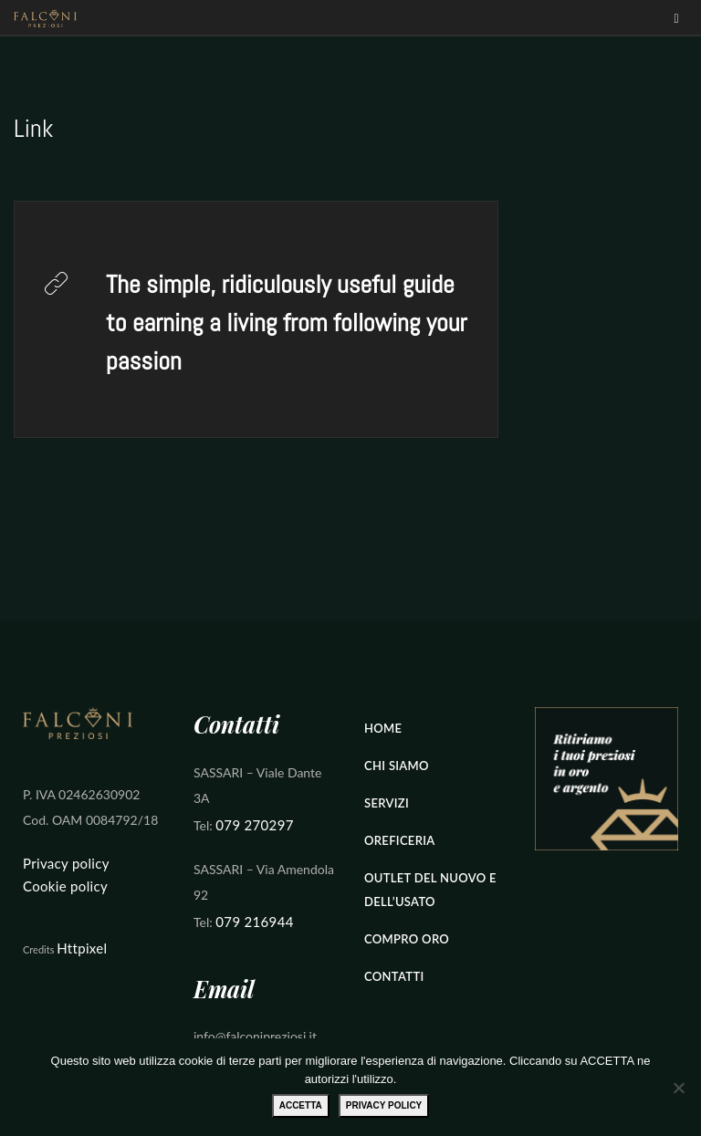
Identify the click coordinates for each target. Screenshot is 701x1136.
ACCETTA (300, 1105)
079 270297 (254, 825)
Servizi (386, 803)
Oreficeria (399, 840)
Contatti (394, 976)
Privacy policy (66, 863)
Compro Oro (406, 939)
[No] (678, 1088)
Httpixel (82, 948)
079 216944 (254, 921)
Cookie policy (65, 886)
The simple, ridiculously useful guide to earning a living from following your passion (286, 322)
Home (383, 728)
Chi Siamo (396, 765)
